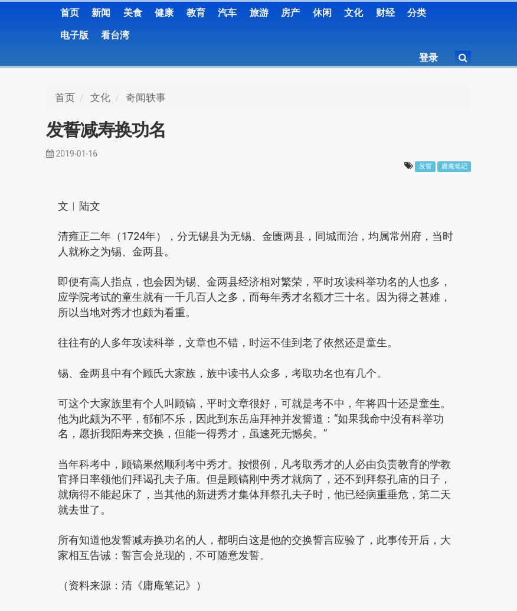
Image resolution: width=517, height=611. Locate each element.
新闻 (100, 12)
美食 (132, 12)
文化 (353, 12)
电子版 (74, 35)
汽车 (227, 12)
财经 (385, 12)
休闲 (322, 12)
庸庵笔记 (454, 166)
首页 (69, 12)
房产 (290, 12)
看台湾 (115, 35)
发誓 (425, 166)
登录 (428, 57)
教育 (195, 12)
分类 (416, 12)
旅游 (259, 12)
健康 (164, 12)
